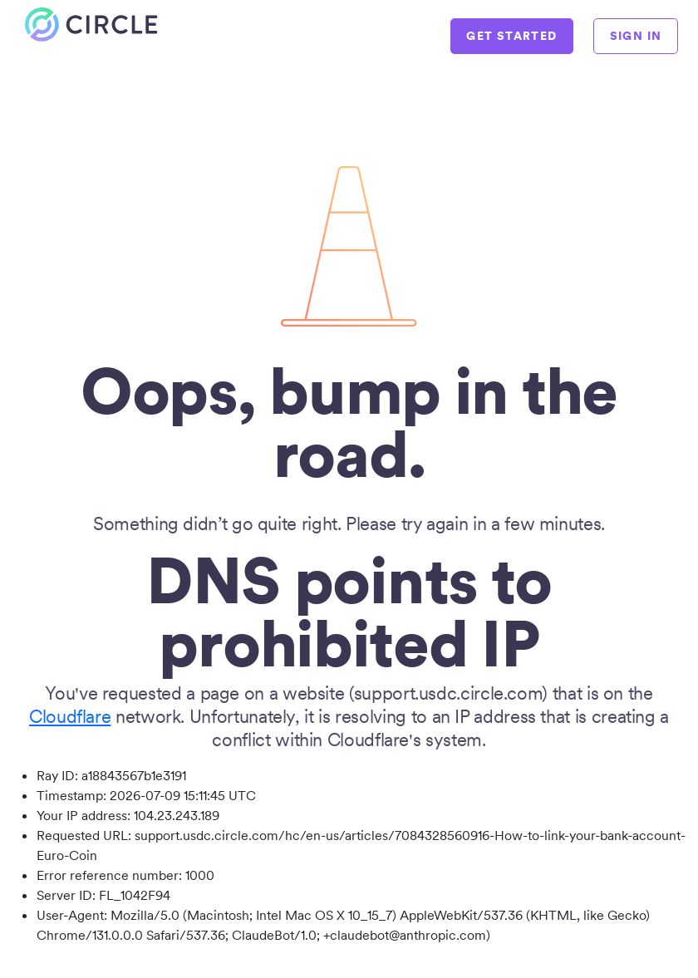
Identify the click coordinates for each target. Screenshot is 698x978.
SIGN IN (636, 35)
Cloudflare (70, 716)
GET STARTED (511, 35)
